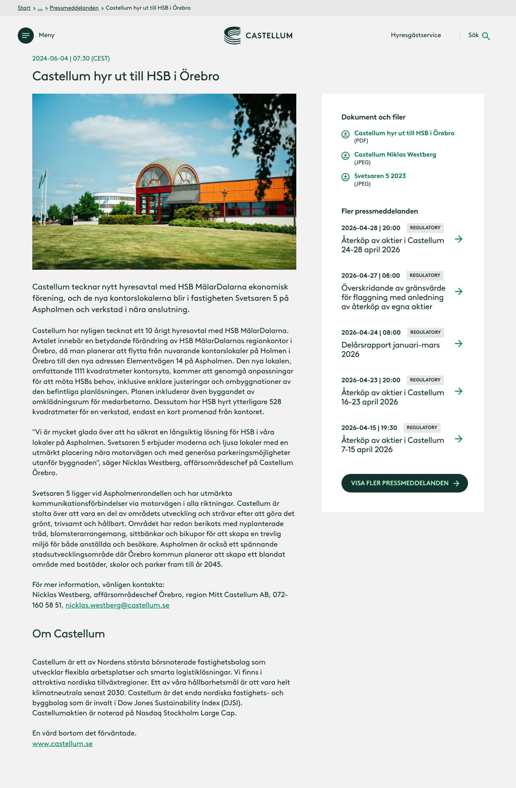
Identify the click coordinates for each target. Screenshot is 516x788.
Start (24, 7)
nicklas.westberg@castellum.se (117, 605)
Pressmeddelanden (74, 7)
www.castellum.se (62, 743)
